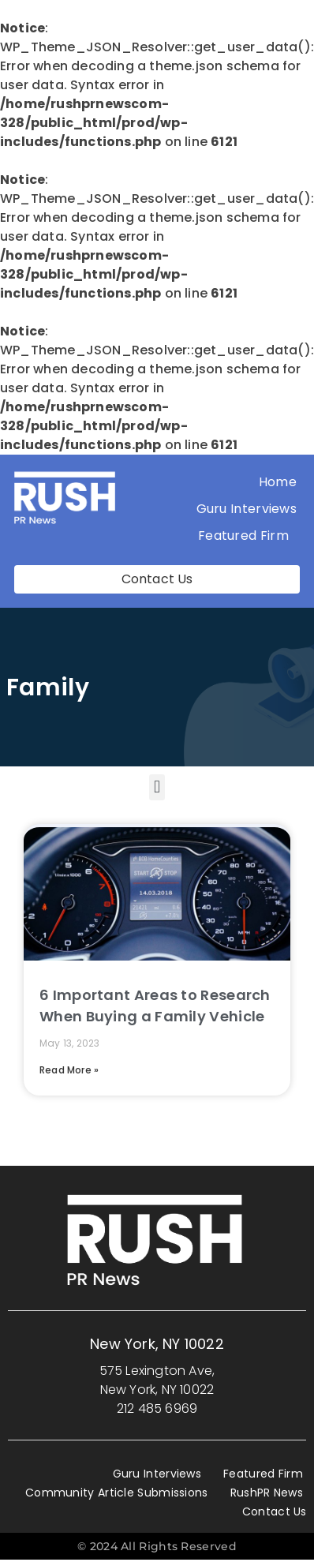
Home (278, 482)
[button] (156, 787)
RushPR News (266, 1492)
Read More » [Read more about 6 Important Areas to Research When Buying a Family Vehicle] (69, 1070)
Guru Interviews (246, 509)
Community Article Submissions (116, 1492)
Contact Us (274, 1511)
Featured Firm (247, 535)
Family (47, 687)
